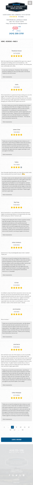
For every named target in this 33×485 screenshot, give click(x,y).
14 (14, 430)
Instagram (23, 476)
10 (20, 427)
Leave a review (16, 439)
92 (22, 430)
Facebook (9, 476)
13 (10, 430)
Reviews (9, 41)
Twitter (16, 476)
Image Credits (16, 479)
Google (13, 476)
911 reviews (21, 16)
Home (3, 41)
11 (24, 427)
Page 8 (15, 41)
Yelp (20, 476)
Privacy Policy (16, 482)
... (8, 427)
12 (28, 427)
